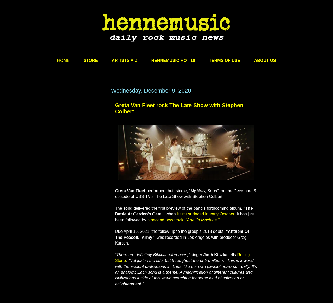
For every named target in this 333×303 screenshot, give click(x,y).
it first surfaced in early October (205, 214)
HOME (63, 60)
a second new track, (184, 220)
